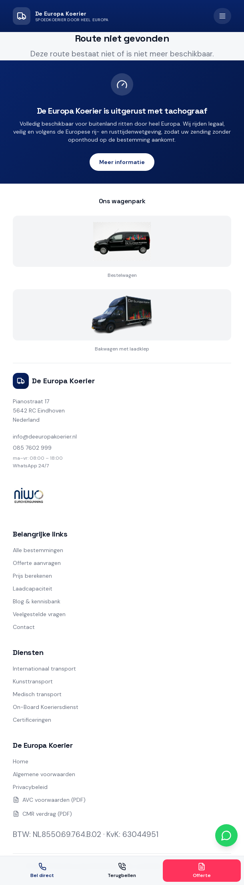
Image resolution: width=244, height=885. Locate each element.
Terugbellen (122, 871)
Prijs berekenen (32, 575)
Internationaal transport (44, 668)
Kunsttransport (33, 681)
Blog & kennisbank (36, 601)
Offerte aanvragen (37, 563)
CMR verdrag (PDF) (42, 813)
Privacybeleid (30, 787)
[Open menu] (222, 16)
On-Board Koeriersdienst (45, 707)
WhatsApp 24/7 (31, 466)
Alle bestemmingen (38, 550)
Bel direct (42, 871)
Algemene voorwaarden (44, 774)
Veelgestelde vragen (39, 614)
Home (20, 761)
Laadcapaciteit (32, 588)
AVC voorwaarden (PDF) (49, 799)
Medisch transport (37, 694)
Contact (24, 627)
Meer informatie (122, 162)
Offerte (202, 871)
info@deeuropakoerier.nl (45, 436)
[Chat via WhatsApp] (226, 835)
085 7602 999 (32, 447)
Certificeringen (32, 719)
